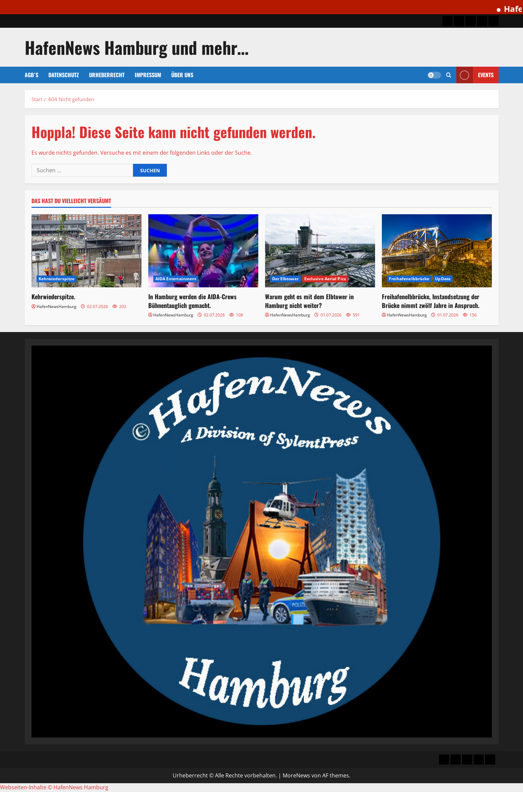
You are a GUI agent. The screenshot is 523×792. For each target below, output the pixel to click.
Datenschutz (63, 75)
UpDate (443, 279)
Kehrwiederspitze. (53, 296)
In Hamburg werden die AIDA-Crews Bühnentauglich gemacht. (192, 300)
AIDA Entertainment (176, 279)
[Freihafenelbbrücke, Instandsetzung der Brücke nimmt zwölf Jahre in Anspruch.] (437, 251)
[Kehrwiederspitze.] (86, 251)
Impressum (148, 75)
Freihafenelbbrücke (409, 279)
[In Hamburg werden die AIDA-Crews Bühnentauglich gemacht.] (203, 251)
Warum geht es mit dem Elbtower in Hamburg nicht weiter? (309, 300)
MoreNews (296, 775)
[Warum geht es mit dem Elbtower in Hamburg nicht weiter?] (320, 251)
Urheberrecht (107, 75)
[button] (448, 75)
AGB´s (31, 75)
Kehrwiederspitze (57, 279)
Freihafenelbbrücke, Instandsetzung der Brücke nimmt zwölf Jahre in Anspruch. (430, 300)
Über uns (182, 75)
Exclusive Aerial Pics (325, 279)
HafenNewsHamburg (57, 306)
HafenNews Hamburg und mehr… (136, 47)
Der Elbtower (285, 279)
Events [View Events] (475, 75)
